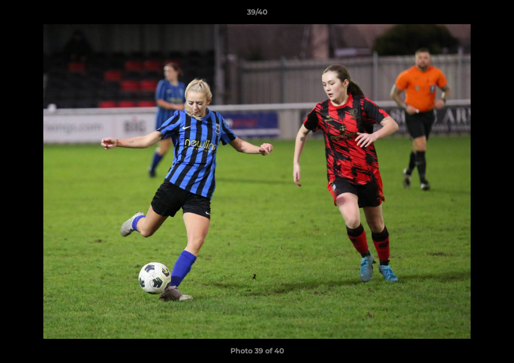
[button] (496, 14)
